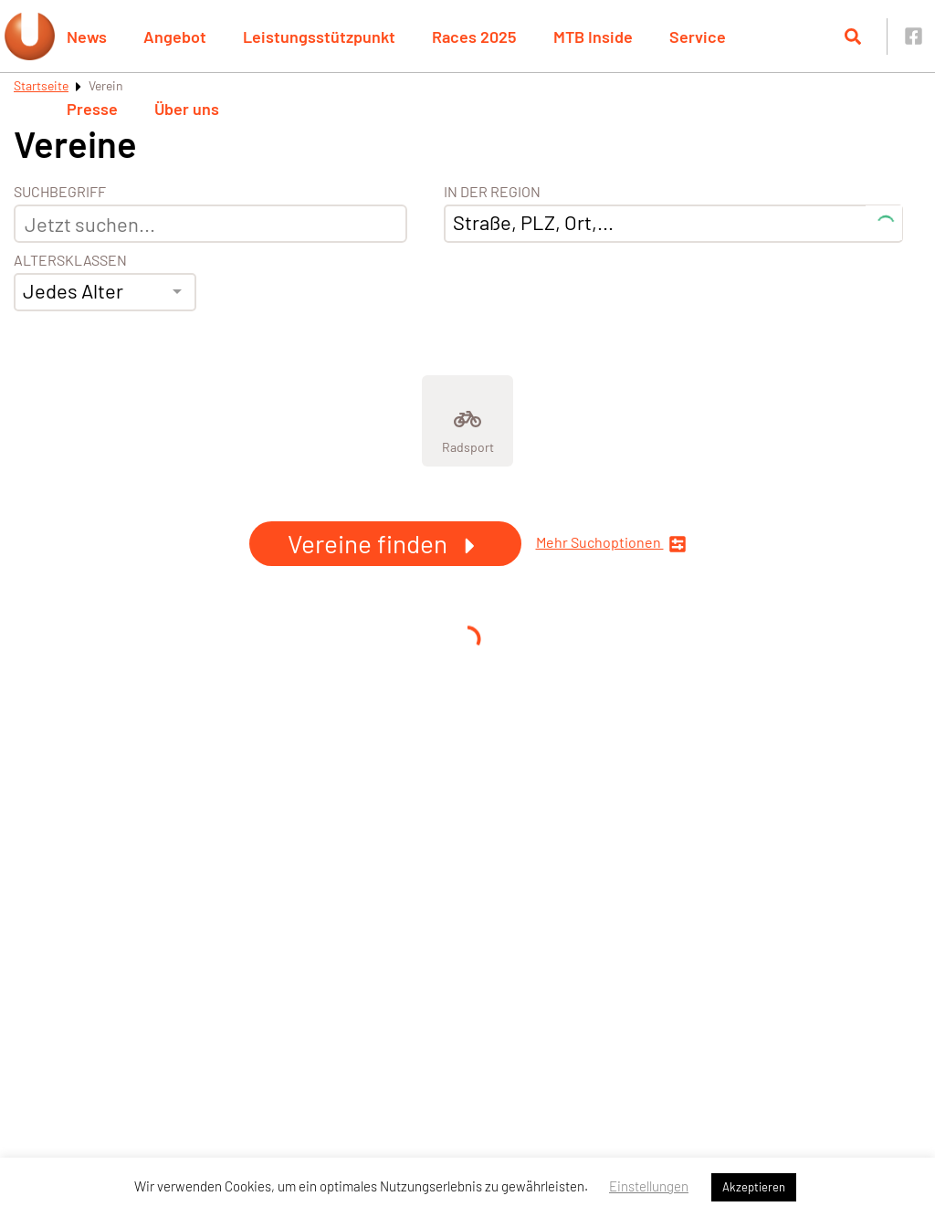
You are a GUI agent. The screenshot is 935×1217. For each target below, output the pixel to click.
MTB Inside (593, 36)
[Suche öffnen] (853, 36)
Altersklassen (70, 260)
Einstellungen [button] (648, 1186)
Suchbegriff (60, 192)
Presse (92, 109)
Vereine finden (385, 543)
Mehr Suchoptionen (611, 543)
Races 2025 (474, 36)
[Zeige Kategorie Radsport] (467, 421)
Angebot (174, 36)
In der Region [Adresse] (492, 192)
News (87, 36)
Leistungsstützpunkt (319, 36)
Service (697, 36)
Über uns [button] (186, 109)
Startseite (41, 85)
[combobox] (105, 292)
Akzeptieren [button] (753, 1187)
